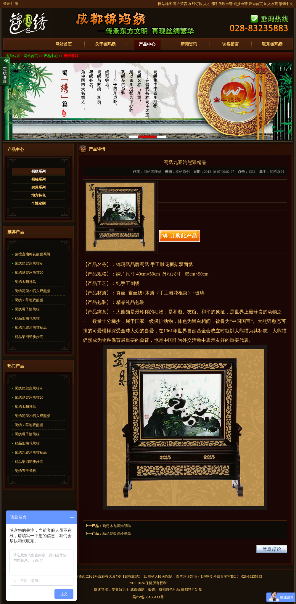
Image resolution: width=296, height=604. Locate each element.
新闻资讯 (189, 44)
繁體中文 (286, 4)
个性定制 (38, 203)
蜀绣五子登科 (25, 471)
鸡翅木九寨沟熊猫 (116, 526)
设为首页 (256, 4)
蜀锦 (128, 576)
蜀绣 (135, 576)
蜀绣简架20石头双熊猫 (32, 291)
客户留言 (180, 4)
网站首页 (63, 44)
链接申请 (241, 4)
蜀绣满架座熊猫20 (29, 272)
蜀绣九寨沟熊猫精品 (31, 328)
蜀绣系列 (71, 56)
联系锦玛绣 (272, 44)
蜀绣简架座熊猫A (28, 263)
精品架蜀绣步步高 (29, 337)
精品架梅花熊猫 (27, 318)
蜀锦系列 (38, 179)
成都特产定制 (191, 589)
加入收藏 (271, 4)
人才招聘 (210, 4)
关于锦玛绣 (105, 44)
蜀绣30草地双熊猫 (29, 300)
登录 (6, 4)
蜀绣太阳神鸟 (25, 282)
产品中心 (147, 44)
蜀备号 (148, 597)
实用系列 (38, 187)
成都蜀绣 (137, 589)
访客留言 (230, 44)
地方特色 (38, 195)
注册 (14, 4)
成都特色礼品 (169, 589)
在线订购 (195, 4)
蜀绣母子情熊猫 (27, 309)
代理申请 (225, 4)
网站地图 (165, 4)
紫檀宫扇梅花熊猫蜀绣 (32, 254)
